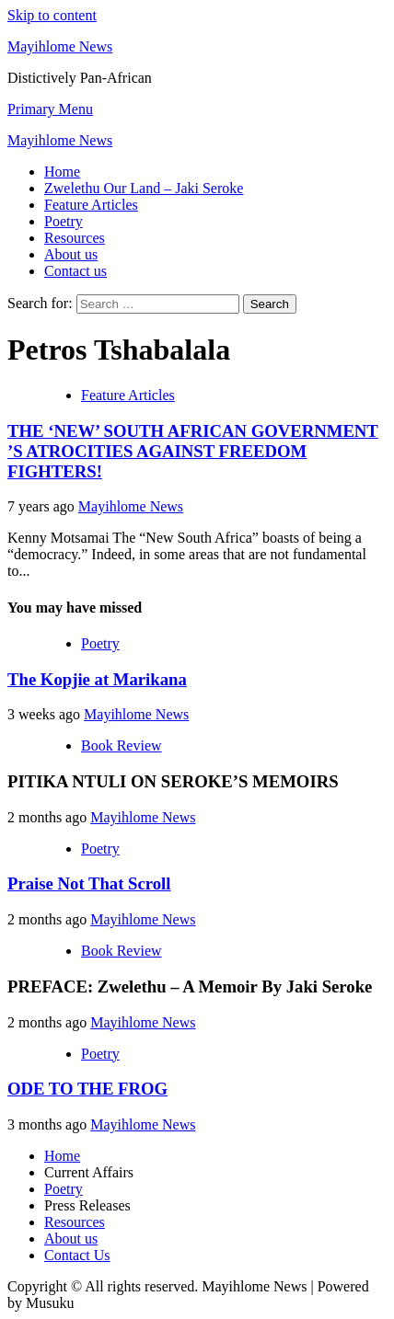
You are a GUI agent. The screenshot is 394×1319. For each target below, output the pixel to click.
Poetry (63, 221)
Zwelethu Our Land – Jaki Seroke (143, 188)
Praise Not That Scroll (89, 883)
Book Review (121, 745)
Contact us (75, 271)
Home (62, 171)
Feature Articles (91, 204)
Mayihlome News (59, 46)
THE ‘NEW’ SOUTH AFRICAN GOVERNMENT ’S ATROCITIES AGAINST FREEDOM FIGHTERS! (192, 451)
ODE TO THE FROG (87, 1088)
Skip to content (52, 15)
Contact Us (77, 1255)
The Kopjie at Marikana (97, 679)
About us (71, 254)
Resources (74, 238)
